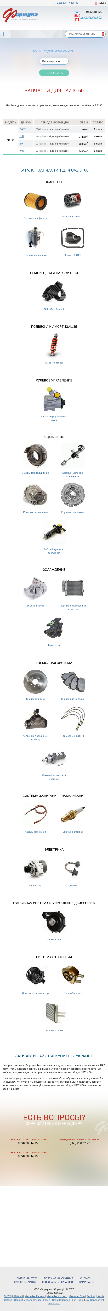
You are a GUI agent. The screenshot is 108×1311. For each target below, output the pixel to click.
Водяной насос (35, 591)
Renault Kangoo (61, 1299)
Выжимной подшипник (35, 458)
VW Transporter (94, 1299)
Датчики (73, 871)
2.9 (21, 143)
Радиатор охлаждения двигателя (73, 593)
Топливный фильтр (35, 241)
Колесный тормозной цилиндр (35, 723)
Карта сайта (86, 1281)
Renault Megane (23, 1299)
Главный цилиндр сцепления (73, 460)
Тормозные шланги (73, 721)
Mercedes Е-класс (35, 1296)
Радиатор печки (54, 1016)
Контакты (85, 1278)
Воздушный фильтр (35, 204)
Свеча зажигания (73, 817)
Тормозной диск (35, 685)
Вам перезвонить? (91, 16)
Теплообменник (73, 979)
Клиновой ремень (54, 294)
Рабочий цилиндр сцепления (54, 537)
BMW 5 (7, 1296)
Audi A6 (91, 1296)
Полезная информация (58, 1278)
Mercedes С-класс (57, 1296)
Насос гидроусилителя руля (54, 404)
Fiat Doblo (78, 1299)
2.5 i (21, 136)
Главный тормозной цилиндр (54, 763)
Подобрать (54, 73)
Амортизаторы (54, 348)
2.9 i (21, 150)
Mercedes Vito (77, 1296)
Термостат (54, 631)
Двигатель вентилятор (35, 979)
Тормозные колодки (73, 685)
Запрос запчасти (25, 1281)
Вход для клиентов (67, 2)
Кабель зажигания (35, 817)
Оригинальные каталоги (57, 1281)
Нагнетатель (54, 925)
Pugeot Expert (42, 1299)
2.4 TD (22, 129)
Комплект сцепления (35, 498)
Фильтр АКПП (73, 241)
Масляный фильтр (72, 203)
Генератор (35, 871)
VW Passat (54, 1303)
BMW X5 (18, 1296)
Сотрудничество (27, 1278)
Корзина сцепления (73, 498)
